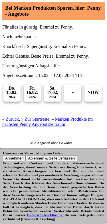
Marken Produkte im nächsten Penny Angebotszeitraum (47, 122)
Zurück (12, 119)
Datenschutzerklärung (44, 215)
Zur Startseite (37, 119)
